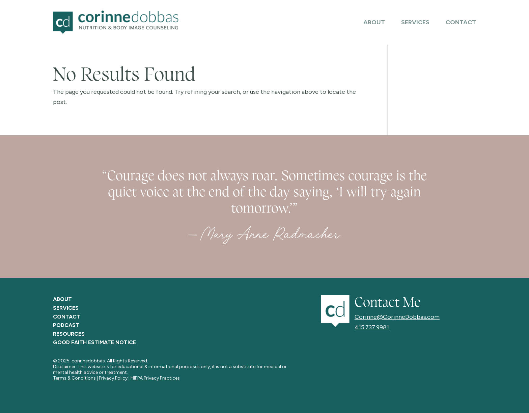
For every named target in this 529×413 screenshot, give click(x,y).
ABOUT (62, 299)
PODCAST (66, 325)
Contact (461, 23)
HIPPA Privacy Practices (155, 378)
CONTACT (66, 316)
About (374, 23)
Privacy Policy (113, 378)
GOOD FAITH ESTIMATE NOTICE (94, 342)
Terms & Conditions (74, 378)
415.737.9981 (372, 327)
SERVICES (66, 308)
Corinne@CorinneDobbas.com (397, 317)
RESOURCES (69, 334)
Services (415, 23)
